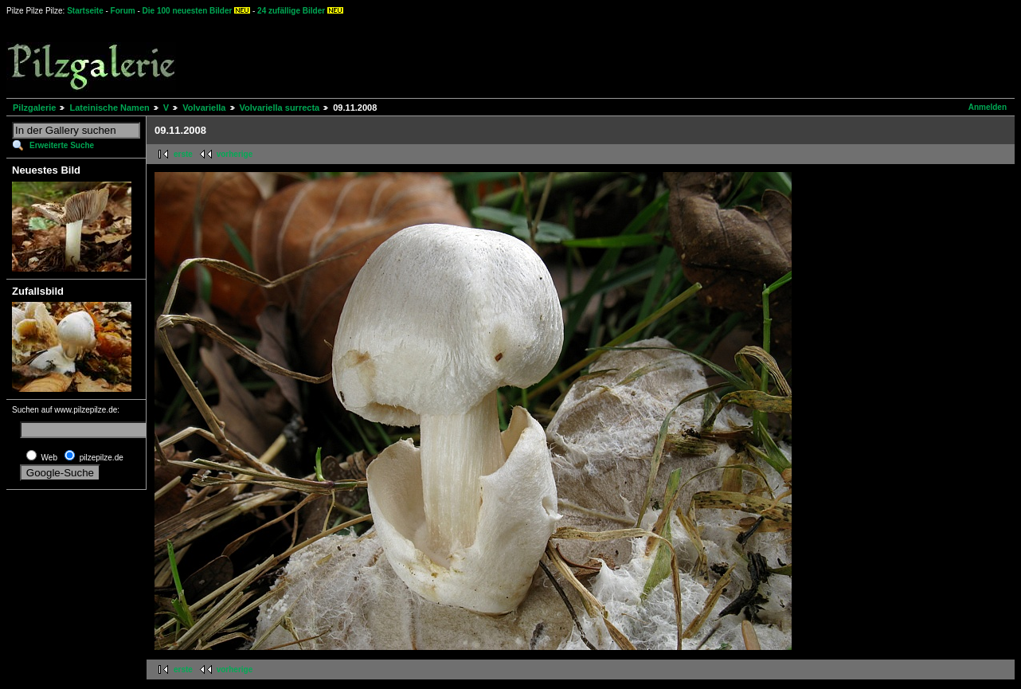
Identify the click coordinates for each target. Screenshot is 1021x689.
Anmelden (987, 107)
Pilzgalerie (34, 107)
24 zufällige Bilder (291, 10)
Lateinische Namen (109, 107)
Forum (123, 10)
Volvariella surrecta (280, 107)
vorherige (235, 154)
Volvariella (203, 107)
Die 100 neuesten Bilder (188, 10)
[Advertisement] (590, 56)
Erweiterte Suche (61, 145)
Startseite (85, 10)
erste (183, 154)
